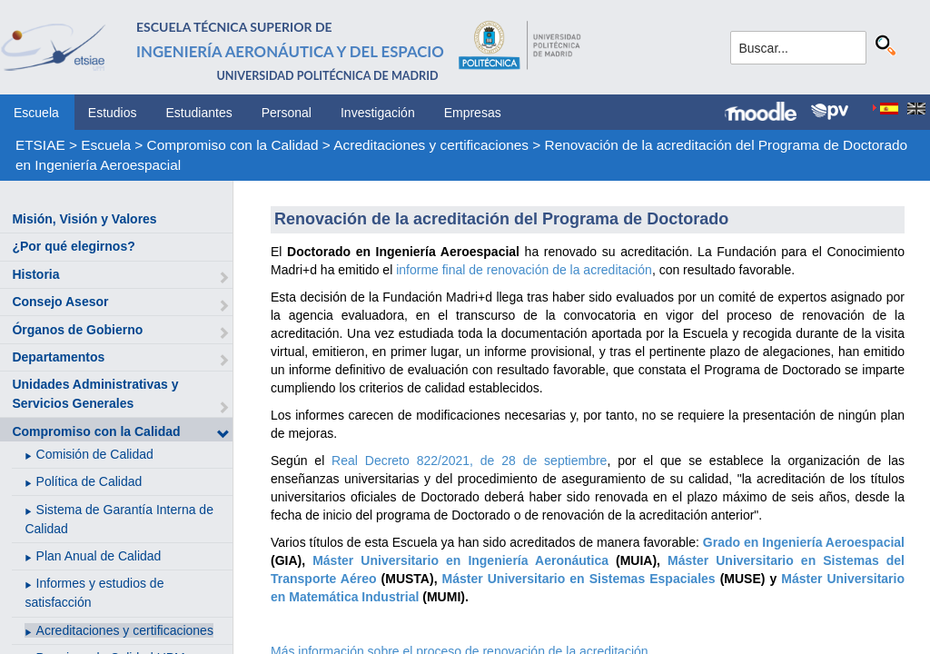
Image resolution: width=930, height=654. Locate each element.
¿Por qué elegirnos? (73, 246)
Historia (35, 274)
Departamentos (58, 357)
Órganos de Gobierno (77, 329)
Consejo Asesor (60, 301)
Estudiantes (199, 112)
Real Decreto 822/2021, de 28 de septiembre (469, 460)
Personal (287, 112)
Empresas (472, 112)
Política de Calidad (89, 481)
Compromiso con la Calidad (233, 145)
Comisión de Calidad (94, 454)
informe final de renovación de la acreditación (524, 270)
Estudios (112, 112)
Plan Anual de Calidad (99, 556)
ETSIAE (40, 145)
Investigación (378, 112)
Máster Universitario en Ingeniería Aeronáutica (460, 560)
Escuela (36, 112)
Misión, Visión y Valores (84, 219)
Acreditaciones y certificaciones (431, 145)
